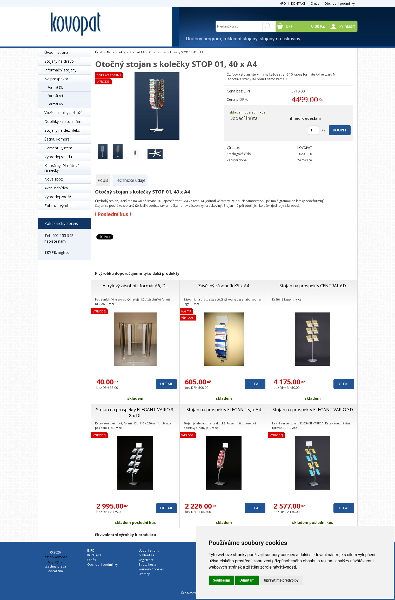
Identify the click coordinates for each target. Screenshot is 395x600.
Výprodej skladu (58, 156)
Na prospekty (56, 78)
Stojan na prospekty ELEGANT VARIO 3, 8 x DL (135, 412)
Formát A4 (55, 96)
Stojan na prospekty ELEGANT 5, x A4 (223, 409)
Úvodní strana (56, 52)
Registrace (146, 560)
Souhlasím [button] (221, 580)
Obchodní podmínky (339, 3)
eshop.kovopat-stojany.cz (56, 559)
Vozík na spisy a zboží (63, 112)
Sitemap (144, 574)
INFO (282, 3)
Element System (58, 147)
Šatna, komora (57, 139)
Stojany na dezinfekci (62, 130)
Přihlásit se (146, 555)
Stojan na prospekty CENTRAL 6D (312, 286)
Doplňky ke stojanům (62, 121)
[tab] (103, 180)
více (112, 304)
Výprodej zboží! (57, 196)
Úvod (98, 52)
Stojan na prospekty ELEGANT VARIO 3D (312, 409)
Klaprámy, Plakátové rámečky (61, 168)
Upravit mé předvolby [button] (281, 580)
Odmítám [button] (247, 580)
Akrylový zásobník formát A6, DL (135, 286)
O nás (315, 3)
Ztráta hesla (147, 564)
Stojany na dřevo (59, 61)
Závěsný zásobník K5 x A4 (223, 286)
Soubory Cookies (151, 569)
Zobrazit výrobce (58, 205)
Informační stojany (60, 70)
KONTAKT (298, 3)
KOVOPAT (304, 147)
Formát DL (55, 87)
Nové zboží (54, 179)
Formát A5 (55, 104)
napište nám (55, 241)
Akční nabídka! (56, 187)
